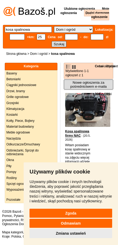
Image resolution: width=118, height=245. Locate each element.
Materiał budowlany (20, 126)
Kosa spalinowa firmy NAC (77, 133)
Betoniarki (13, 79)
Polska (16, 236)
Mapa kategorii (12, 232)
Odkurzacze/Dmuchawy (23, 144)
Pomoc (7, 216)
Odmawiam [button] (71, 223)
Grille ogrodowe (17, 97)
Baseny (11, 73)
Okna (10, 160)
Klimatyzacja (15, 109)
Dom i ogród (38, 54)
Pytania (19, 216)
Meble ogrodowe (18, 132)
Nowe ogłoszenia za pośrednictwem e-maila (88, 84)
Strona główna (16, 54)
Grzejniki (12, 103)
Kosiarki (12, 115)
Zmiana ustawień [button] (71, 233)
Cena (99, 66)
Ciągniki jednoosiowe (21, 85)
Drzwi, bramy (15, 91)
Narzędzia (13, 138)
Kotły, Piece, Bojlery (20, 121)
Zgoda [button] (70, 213)
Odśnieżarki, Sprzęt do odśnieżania (22, 152)
